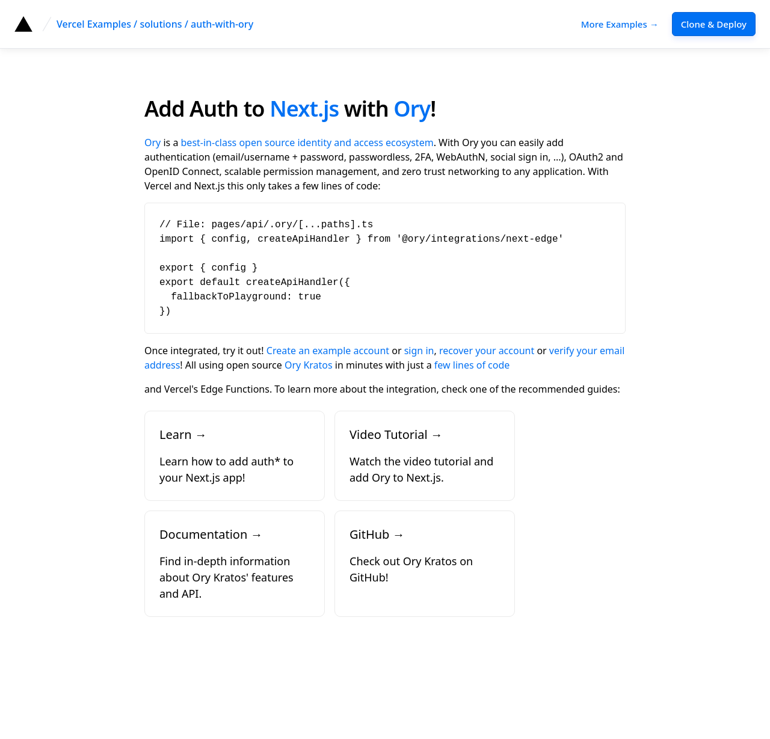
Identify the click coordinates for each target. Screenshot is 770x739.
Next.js (304, 108)
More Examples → (620, 24)
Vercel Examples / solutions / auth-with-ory (155, 24)
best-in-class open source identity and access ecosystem (307, 142)
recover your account (486, 350)
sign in (419, 350)
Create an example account (327, 350)
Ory (411, 108)
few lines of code (472, 365)
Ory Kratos (309, 365)
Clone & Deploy (714, 24)
